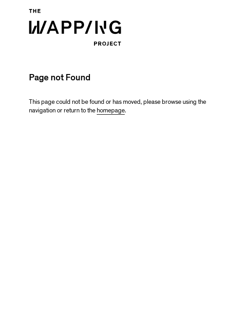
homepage (111, 110)
